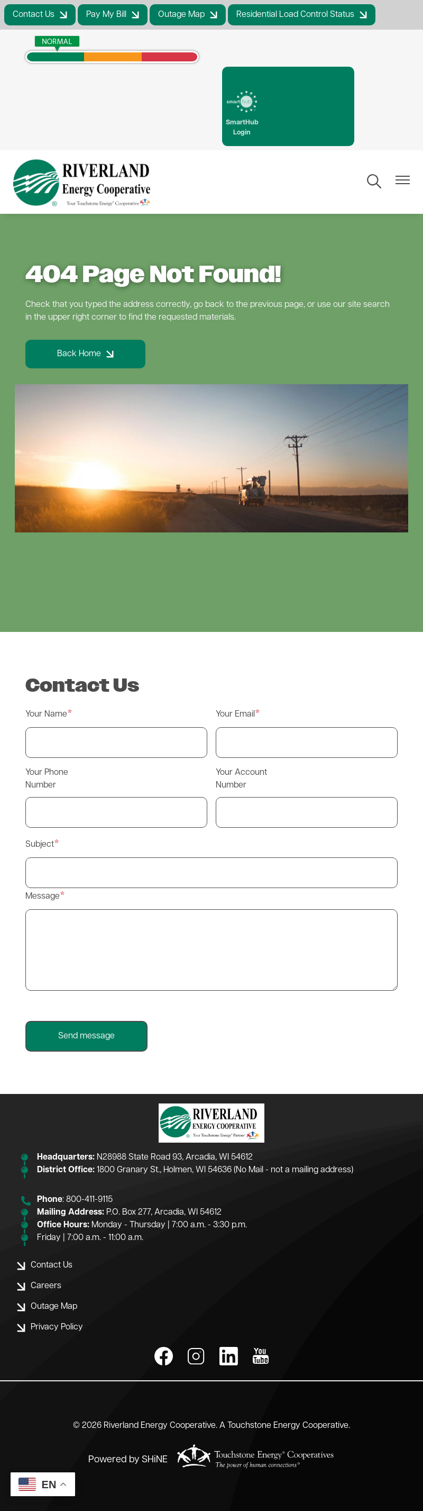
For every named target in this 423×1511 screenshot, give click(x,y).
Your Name (46, 714)
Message (42, 896)
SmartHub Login (242, 113)
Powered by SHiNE (128, 1460)
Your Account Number (241, 779)
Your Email (235, 714)
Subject (39, 844)
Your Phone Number (46, 779)
